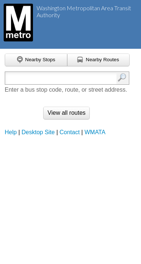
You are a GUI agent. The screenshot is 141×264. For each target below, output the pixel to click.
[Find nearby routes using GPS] (98, 60)
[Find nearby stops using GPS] (36, 60)
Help (11, 132)
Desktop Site (38, 132)
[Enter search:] (58, 78)
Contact (70, 132)
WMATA (95, 132)
